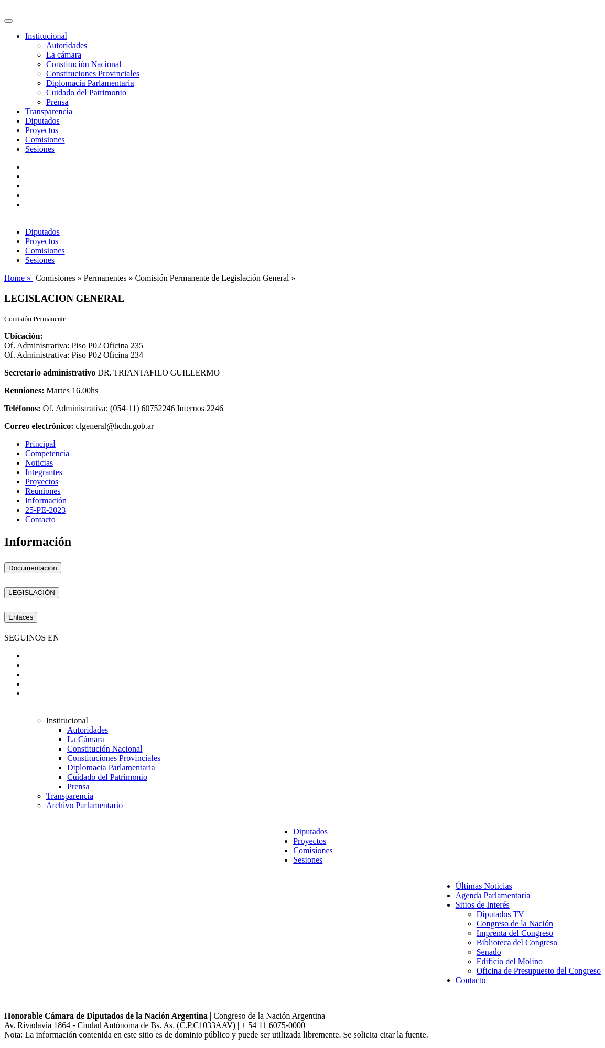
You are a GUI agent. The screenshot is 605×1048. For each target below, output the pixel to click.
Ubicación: (23, 336)
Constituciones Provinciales (92, 73)
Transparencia (48, 111)
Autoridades (66, 45)
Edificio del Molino (510, 961)
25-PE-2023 (45, 509)
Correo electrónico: (39, 426)
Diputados (42, 120)
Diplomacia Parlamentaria (90, 83)
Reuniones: (24, 390)
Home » (18, 277)
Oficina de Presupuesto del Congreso (539, 970)
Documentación (32, 568)
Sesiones (40, 149)
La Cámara (85, 739)
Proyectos (41, 130)
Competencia (47, 453)
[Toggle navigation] (8, 21)
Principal (40, 443)
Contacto (40, 519)
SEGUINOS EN (31, 637)
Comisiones (45, 139)
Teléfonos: (22, 408)
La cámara (63, 54)
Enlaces (20, 617)
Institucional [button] (46, 35)
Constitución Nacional (84, 64)
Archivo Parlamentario (84, 805)
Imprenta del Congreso (515, 933)
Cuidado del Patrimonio (86, 92)
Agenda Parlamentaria (493, 895)
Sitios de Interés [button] (483, 904)
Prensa (57, 101)
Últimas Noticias (484, 885)
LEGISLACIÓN (31, 593)
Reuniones (43, 491)
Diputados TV (500, 914)
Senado (489, 951)
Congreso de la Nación (515, 923)
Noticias (39, 462)
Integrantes (43, 472)
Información (46, 500)
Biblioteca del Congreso (517, 942)
